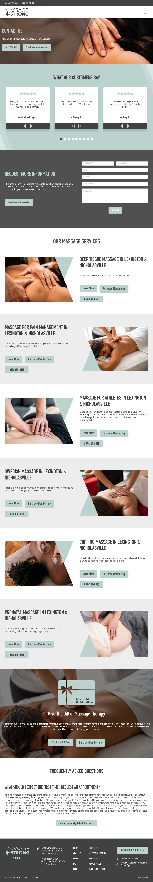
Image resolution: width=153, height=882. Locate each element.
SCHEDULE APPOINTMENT (132, 850)
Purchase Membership (37, 47)
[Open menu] (145, 12)
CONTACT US (30, 3)
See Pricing (11, 47)
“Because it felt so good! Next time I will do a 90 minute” (76, 103)
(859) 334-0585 (13, 3)
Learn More (88, 288)
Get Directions (48, 853)
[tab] (55, 139)
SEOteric (144, 877)
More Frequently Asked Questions (76, 823)
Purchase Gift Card (60, 742)
